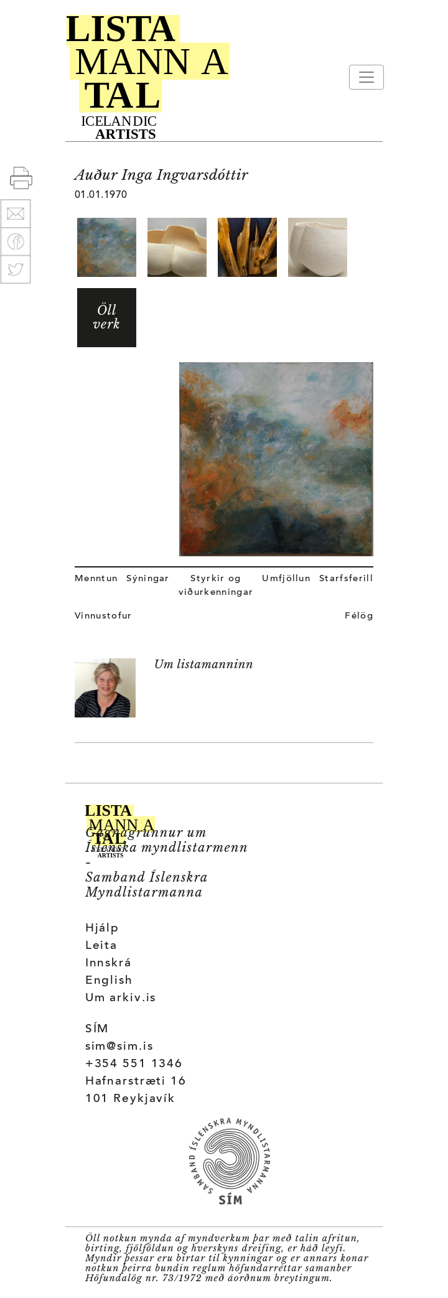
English (109, 981)
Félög (359, 616)
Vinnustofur (104, 616)
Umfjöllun (286, 579)
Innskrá (108, 963)
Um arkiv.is (121, 998)
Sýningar (148, 579)
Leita (101, 946)
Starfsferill (346, 579)
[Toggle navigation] (366, 77)
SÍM (97, 1029)
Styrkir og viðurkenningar (216, 585)
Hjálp (102, 929)
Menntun (96, 579)
